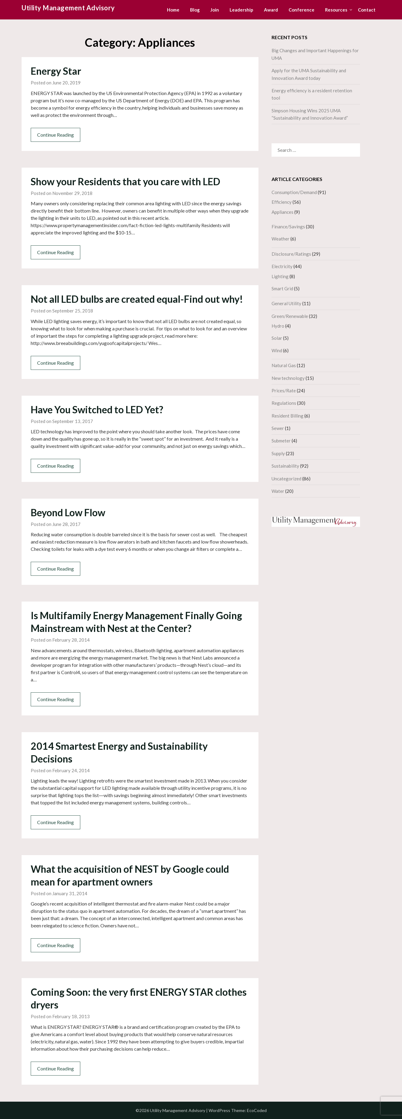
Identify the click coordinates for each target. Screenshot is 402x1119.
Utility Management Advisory (68, 8)
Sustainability (285, 466)
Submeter (281, 440)
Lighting (280, 276)
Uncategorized (286, 478)
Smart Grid (282, 288)
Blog (195, 9)
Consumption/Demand (294, 192)
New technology (288, 378)
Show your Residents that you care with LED (125, 181)
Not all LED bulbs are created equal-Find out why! (137, 299)
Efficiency (282, 202)
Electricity (282, 266)
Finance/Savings (288, 226)
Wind (277, 350)
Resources (336, 9)
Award (271, 9)
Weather (280, 238)
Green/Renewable (290, 316)
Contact (367, 9)
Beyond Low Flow (68, 512)
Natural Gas (284, 365)
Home (173, 9)
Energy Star (56, 71)
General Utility (286, 303)
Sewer (278, 428)
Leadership (241, 9)
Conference (301, 9)
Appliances (282, 212)
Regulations (284, 403)
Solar (277, 338)
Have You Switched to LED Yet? (97, 409)
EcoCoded (257, 1110)
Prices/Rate (284, 390)
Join (214, 9)
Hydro (278, 326)
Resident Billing (287, 415)
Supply (278, 453)
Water (278, 491)
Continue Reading (55, 135)
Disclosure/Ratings (291, 254)
